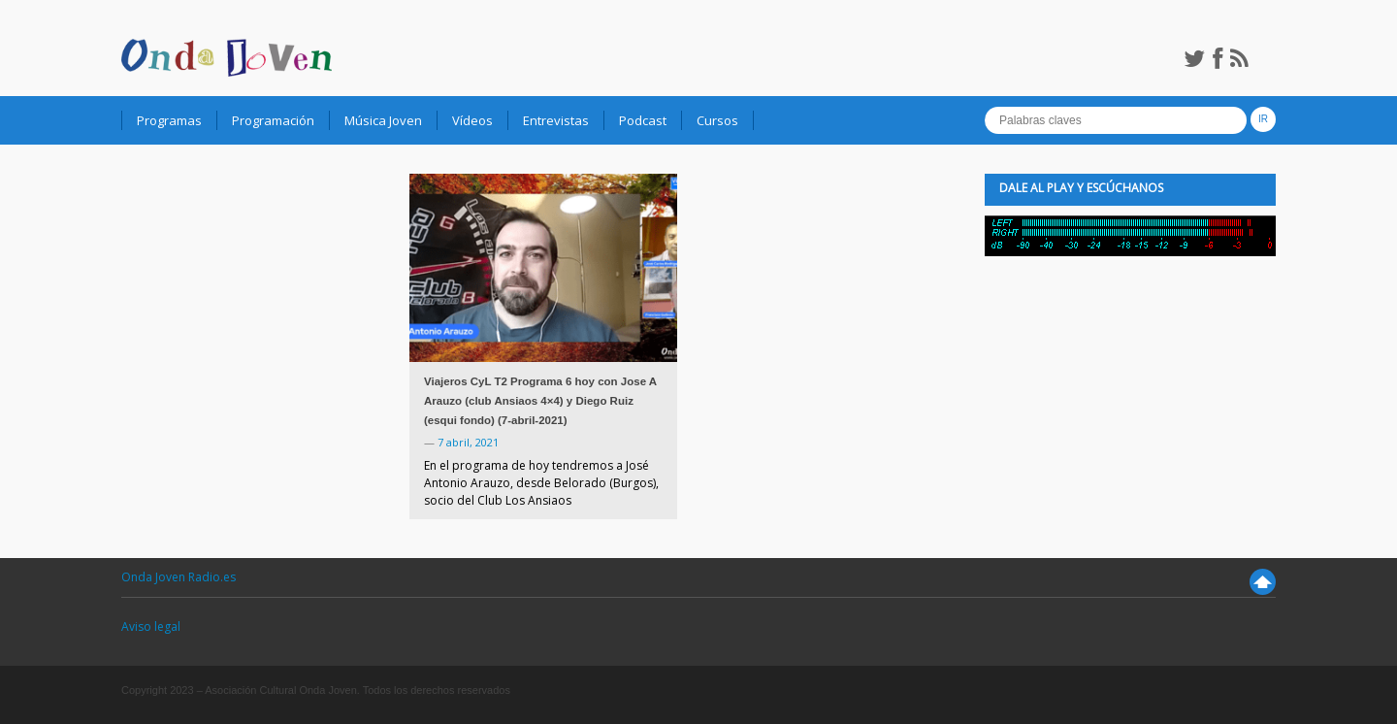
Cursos (717, 120)
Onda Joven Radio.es (178, 577)
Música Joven (383, 120)
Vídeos (472, 120)
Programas (169, 120)
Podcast (642, 120)
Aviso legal (150, 626)
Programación (273, 120)
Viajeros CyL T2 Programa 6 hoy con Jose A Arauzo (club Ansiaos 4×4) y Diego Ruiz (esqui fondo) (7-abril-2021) (540, 401)
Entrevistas (556, 120)
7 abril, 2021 (468, 442)
